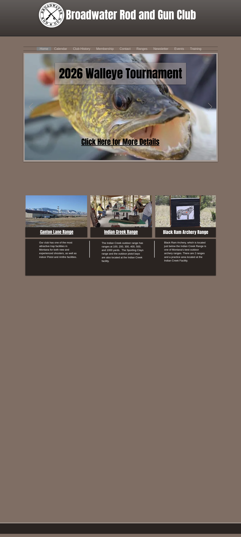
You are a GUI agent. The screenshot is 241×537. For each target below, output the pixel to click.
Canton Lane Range (56, 232)
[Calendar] (120, 155)
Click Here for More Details (120, 142)
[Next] (210, 107)
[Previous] (31, 107)
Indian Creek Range (121, 232)
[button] (125, 49)
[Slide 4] (115, 155)
